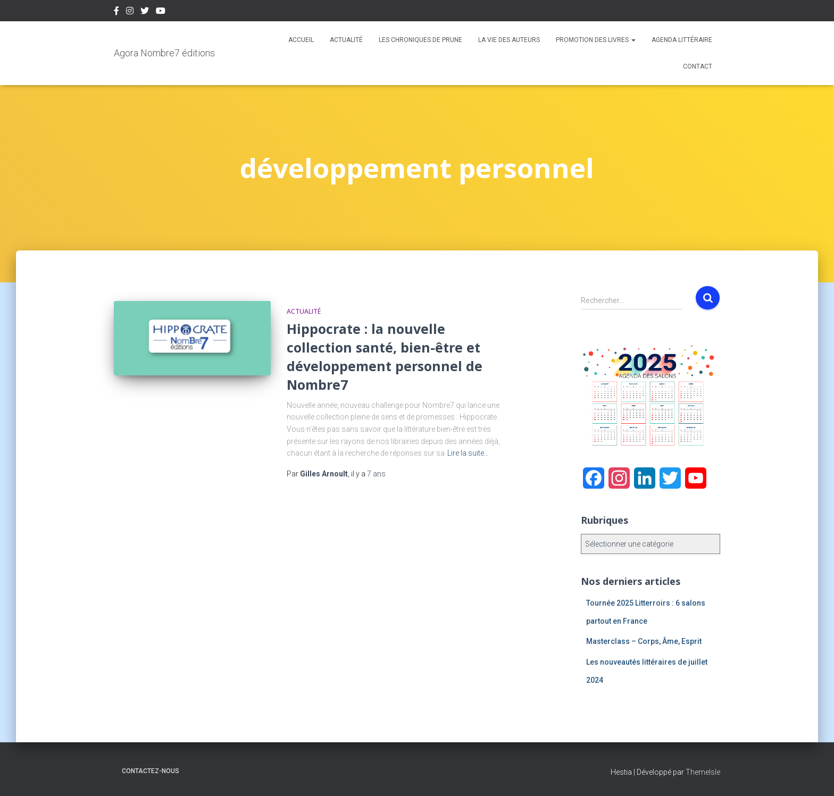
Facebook (116, 12)
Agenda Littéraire (682, 40)
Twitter (144, 12)
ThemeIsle (703, 772)
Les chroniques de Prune (420, 40)
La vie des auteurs (509, 40)
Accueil (301, 40)
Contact (697, 66)
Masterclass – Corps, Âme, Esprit (644, 641)
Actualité (346, 40)
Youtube (160, 12)
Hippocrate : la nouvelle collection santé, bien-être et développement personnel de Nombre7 (384, 356)
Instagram (130, 12)
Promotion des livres (596, 40)
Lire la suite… (468, 453)
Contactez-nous (150, 771)
